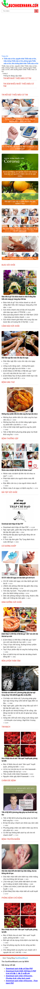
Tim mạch (6, 726)
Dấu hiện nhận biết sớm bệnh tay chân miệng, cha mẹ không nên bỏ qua (19, 872)
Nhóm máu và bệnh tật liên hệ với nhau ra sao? (17, 470)
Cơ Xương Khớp (9, 545)
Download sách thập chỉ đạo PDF (12, 524)
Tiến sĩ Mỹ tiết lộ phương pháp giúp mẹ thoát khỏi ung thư (19, 813)
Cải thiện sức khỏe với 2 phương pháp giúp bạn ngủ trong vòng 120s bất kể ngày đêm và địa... (20, 701)
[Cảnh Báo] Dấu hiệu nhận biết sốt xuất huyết (20, 891)
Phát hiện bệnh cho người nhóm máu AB (18, 478)
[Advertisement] (20, 34)
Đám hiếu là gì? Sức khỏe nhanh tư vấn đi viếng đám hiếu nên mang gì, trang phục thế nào (19, 297)
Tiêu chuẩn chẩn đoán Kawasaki (15, 774)
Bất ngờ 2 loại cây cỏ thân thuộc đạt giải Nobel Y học (20, 202)
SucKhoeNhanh (21, 958)
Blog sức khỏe (8, 264)
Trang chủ (5, 56)
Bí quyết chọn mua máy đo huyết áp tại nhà (19, 258)
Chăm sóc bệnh (9, 780)
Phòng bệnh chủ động (12, 897)
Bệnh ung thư (8, 382)
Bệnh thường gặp (10, 438)
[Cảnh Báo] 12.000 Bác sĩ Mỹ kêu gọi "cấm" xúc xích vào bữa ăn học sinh (20, 635)
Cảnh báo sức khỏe (11, 325)
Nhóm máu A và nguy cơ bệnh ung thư (18, 488)
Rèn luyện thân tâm (11, 660)
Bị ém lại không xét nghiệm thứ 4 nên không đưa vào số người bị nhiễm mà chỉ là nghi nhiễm (20, 174)
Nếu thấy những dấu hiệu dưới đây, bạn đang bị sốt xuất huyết (20, 230)
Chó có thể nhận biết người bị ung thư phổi (19, 427)
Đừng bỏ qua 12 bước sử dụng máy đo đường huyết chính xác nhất (20, 120)
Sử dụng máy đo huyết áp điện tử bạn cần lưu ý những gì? (20, 148)
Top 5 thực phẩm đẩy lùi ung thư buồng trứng (20, 649)
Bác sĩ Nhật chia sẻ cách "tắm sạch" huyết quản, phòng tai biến (19, 759)
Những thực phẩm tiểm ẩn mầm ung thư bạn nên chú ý (19, 414)
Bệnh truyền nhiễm (11, 839)
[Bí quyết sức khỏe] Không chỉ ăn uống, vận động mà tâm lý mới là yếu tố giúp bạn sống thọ (20, 713)
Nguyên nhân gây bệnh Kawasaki (16, 776)
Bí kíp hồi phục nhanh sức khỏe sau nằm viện (20, 823)
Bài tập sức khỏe (9, 492)
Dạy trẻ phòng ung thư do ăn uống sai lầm (19, 945)
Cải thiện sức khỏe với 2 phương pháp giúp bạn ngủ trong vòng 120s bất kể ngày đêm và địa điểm (18, 693)
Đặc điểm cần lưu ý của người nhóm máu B (19, 483)
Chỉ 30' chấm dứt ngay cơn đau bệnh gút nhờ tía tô (18, 577)
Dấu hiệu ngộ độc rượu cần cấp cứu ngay (15, 358)
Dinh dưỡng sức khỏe (12, 602)
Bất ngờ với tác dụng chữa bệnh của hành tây (20, 940)
